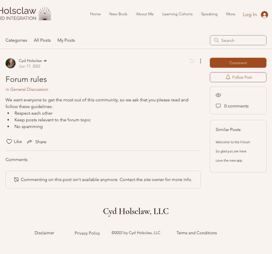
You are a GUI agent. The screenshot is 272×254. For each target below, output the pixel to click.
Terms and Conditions (197, 232)
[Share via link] (36, 141)
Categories (16, 40)
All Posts (42, 40)
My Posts (66, 40)
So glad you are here (231, 151)
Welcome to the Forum (233, 142)
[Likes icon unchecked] (9, 141)
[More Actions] (197, 61)
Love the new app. (229, 160)
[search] (238, 40)
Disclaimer (44, 232)
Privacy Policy (87, 233)
